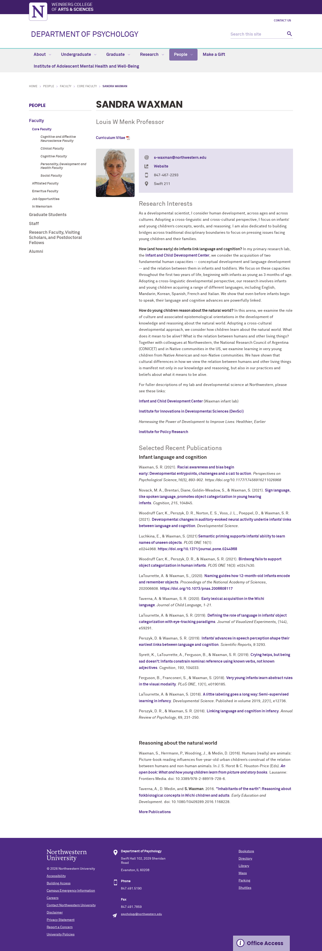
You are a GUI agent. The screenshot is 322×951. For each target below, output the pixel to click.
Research (152, 55)
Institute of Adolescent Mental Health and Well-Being (86, 66)
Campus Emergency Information (71, 890)
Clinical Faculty (52, 148)
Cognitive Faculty (54, 156)
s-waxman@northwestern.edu (180, 158)
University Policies (60, 934)
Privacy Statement (60, 920)
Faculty (65, 86)
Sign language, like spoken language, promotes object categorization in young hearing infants (214, 496)
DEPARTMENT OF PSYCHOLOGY (84, 34)
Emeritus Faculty (45, 191)
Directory (245, 858)
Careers (52, 898)
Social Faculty (51, 175)
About (42, 55)
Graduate (118, 55)
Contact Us (282, 20)
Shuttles (245, 888)
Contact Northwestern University (71, 905)
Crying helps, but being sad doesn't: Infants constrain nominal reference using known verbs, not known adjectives (214, 661)
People (183, 55)
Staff (34, 224)
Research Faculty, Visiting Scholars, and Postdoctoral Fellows (55, 237)
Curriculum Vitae (110, 138)
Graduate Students (47, 215)
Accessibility (56, 876)
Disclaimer (55, 912)
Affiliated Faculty (45, 183)
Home (33, 86)
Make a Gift (214, 55)
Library (244, 866)
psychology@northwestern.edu (141, 914)
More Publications (155, 812)
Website (161, 166)
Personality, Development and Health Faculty (63, 166)
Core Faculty (87, 86)
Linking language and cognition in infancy (243, 711)
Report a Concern (60, 927)
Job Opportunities (45, 199)
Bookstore (246, 851)
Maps (243, 873)
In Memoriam (42, 206)
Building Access (58, 883)
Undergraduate (78, 55)
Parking (244, 880)
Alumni (36, 252)
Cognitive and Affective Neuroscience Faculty (58, 139)
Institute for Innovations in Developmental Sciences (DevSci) (191, 411)
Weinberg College (172, 7)
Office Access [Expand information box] (265, 943)
